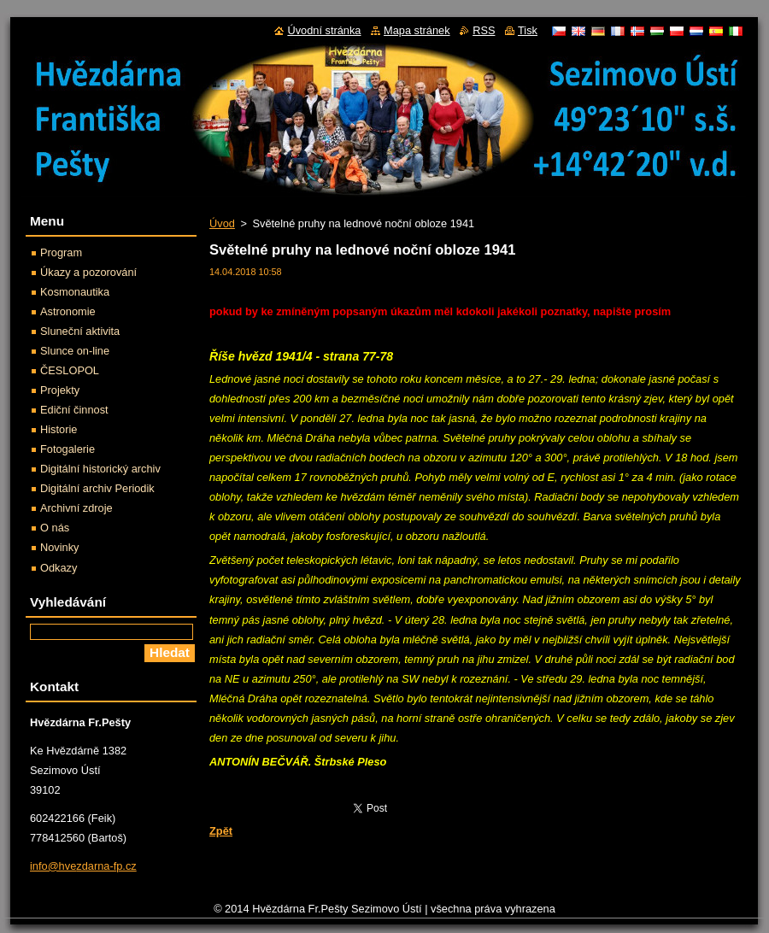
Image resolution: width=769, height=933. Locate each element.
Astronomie (68, 311)
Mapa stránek (417, 30)
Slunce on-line (74, 350)
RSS (484, 30)
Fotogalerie (67, 449)
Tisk (527, 30)
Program (61, 252)
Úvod (222, 223)
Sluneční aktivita (80, 331)
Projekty (59, 390)
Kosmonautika (74, 291)
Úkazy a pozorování (88, 272)
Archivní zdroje (76, 508)
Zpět (220, 830)
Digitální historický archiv (100, 468)
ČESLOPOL (69, 370)
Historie (58, 429)
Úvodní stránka (324, 30)
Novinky (59, 547)
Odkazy (58, 567)
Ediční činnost (74, 409)
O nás (54, 527)
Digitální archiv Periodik (97, 488)
